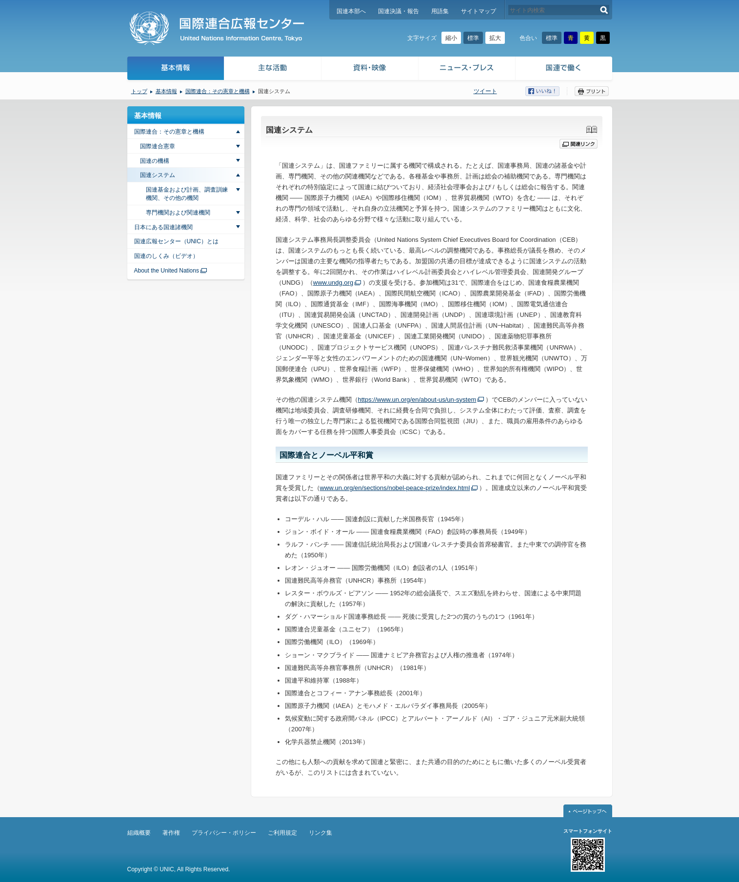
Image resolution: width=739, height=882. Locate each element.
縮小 (451, 38)
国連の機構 (154, 160)
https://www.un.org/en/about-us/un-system (417, 399)
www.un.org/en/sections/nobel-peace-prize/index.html (395, 487)
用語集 (440, 11)
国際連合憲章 (157, 146)
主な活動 (272, 69)
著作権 (171, 832)
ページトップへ (587, 810)
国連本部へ (351, 11)
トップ (139, 91)
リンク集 (320, 832)
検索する (604, 10)
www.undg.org (333, 282)
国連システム (157, 175)
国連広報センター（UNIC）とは (176, 241)
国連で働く (565, 69)
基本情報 (175, 69)
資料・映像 (370, 69)
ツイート (485, 91)
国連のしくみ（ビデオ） (166, 256)
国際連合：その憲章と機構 (217, 91)
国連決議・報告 (398, 11)
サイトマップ (478, 11)
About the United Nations (166, 270)
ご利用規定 (282, 832)
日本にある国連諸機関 (163, 227)
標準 (473, 38)
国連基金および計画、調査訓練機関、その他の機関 (187, 193)
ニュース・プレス (467, 69)
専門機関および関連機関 (178, 212)
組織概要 (139, 832)
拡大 (495, 38)
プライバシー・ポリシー (224, 832)
